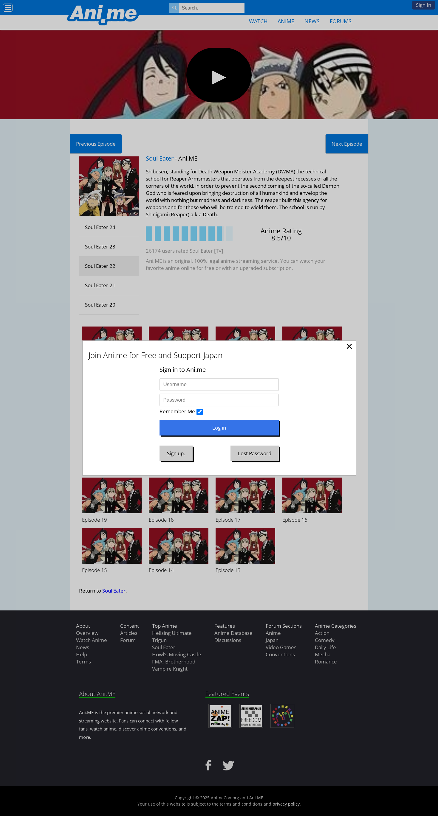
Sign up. (176, 453)
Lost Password (254, 453)
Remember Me (177, 411)
